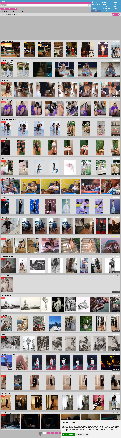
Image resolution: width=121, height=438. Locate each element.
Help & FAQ (114, 2)
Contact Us (114, 11)
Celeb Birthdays (106, 8)
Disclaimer (114, 8)
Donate (114, 4)
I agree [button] (65, 434)
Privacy (114, 6)
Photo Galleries (96, 4)
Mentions (94, 8)
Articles (104, 4)
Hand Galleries (105, 11)
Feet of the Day (106, 6)
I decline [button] (71, 434)
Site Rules (104, 2)
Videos (93, 6)
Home (95, 2)
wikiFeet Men (95, 11)
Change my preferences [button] (82, 434)
